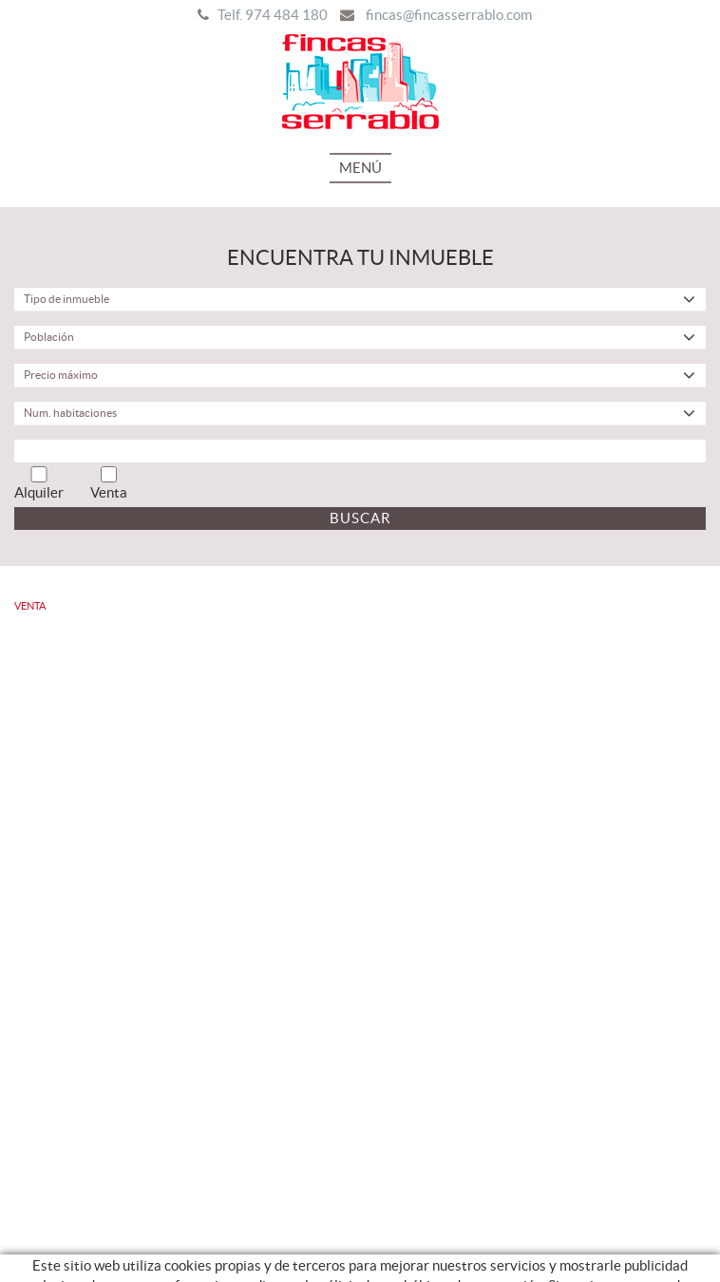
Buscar (360, 518)
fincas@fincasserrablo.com (449, 15)
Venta (108, 483)
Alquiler (39, 483)
